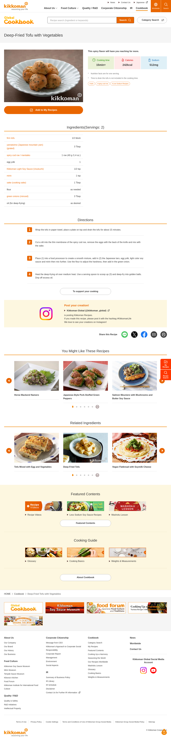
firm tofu (11, 138)
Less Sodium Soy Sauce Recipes (85, 515)
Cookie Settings (52, 722)
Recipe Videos (35, 515)
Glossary (32, 561)
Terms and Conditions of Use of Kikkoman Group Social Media (86, 722)
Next (162, 380)
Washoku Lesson (119, 515)
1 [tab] (72, 406)
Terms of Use (21, 722)
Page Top (164, 732)
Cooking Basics (76, 561)
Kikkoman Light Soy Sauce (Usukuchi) (25, 169)
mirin (9, 176)
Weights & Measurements (123, 561)
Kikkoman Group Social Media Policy (129, 722)
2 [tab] (76, 406)
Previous (9, 380)
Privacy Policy (36, 722)
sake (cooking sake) (16, 182)
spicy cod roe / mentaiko (18, 155)
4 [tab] (84, 406)
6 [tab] (92, 406)
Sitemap (151, 722)
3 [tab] (80, 406)
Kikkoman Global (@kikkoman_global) (86, 310)
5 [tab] (88, 406)
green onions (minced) (17, 196)
